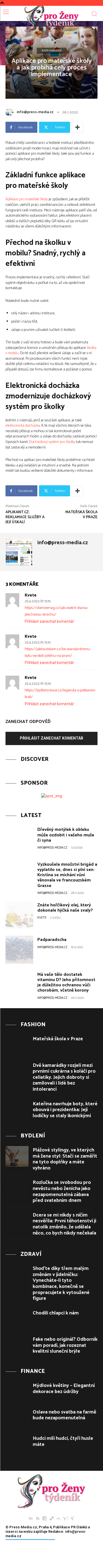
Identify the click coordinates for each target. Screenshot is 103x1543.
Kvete (31, 595)
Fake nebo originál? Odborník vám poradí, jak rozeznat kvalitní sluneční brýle (65, 1345)
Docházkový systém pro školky (52, 442)
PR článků (79, 1527)
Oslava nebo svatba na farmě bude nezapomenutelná (64, 1415)
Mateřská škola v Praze (81, 514)
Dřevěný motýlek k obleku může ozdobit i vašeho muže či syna (65, 835)
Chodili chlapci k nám (56, 1313)
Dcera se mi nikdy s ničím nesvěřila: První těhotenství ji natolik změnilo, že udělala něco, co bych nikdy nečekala (64, 1224)
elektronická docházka (22, 425)
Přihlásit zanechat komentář (49, 621)
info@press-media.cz (35, 112)
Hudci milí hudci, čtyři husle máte (63, 1441)
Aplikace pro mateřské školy (26, 199)
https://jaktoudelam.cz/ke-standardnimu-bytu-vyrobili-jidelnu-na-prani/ (58, 652)
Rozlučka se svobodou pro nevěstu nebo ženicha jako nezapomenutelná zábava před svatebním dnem (62, 1191)
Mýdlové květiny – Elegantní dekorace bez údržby (64, 1388)
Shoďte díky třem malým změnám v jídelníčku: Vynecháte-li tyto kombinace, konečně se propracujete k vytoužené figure (61, 1283)
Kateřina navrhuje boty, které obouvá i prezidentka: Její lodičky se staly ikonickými (65, 1110)
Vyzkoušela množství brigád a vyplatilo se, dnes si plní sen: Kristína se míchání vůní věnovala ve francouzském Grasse (67, 875)
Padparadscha (51, 939)
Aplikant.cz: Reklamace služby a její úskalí (24, 517)
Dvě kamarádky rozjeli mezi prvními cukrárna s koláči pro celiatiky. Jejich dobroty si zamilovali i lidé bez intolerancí (64, 1077)
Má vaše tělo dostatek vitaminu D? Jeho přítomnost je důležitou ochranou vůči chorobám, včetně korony (66, 982)
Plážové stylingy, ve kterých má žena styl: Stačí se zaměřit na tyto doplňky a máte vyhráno (65, 1159)
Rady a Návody (51, 51)
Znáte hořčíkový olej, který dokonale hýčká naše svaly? (65, 907)
